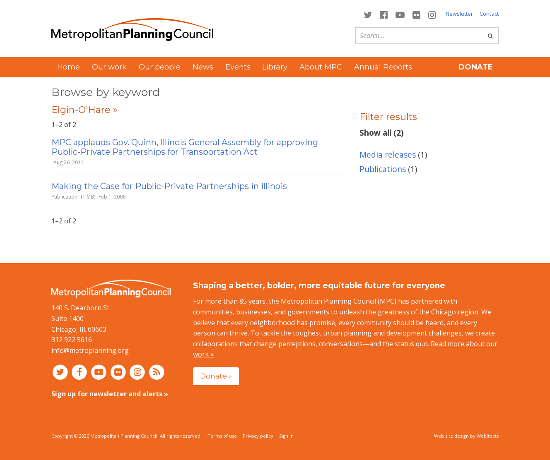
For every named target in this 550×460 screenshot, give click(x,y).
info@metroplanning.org (90, 350)
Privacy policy (258, 436)
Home (68, 67)
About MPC (320, 67)
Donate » (216, 375)
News (203, 67)
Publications (382, 169)
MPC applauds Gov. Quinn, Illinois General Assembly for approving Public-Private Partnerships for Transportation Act (184, 147)
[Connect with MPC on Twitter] (367, 14)
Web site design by (466, 436)
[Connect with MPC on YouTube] (400, 14)
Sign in (286, 436)
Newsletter (459, 13)
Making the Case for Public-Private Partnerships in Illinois (169, 186)
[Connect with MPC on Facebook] (383, 14)
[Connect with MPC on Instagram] (432, 14)
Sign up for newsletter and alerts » (109, 393)
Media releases (387, 154)
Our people (160, 67)
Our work (109, 67)
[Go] (490, 35)
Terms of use (222, 436)
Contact (489, 13)
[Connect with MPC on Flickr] (416, 14)
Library (274, 67)
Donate (475, 67)
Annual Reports (383, 67)
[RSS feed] (157, 371)
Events (238, 67)
